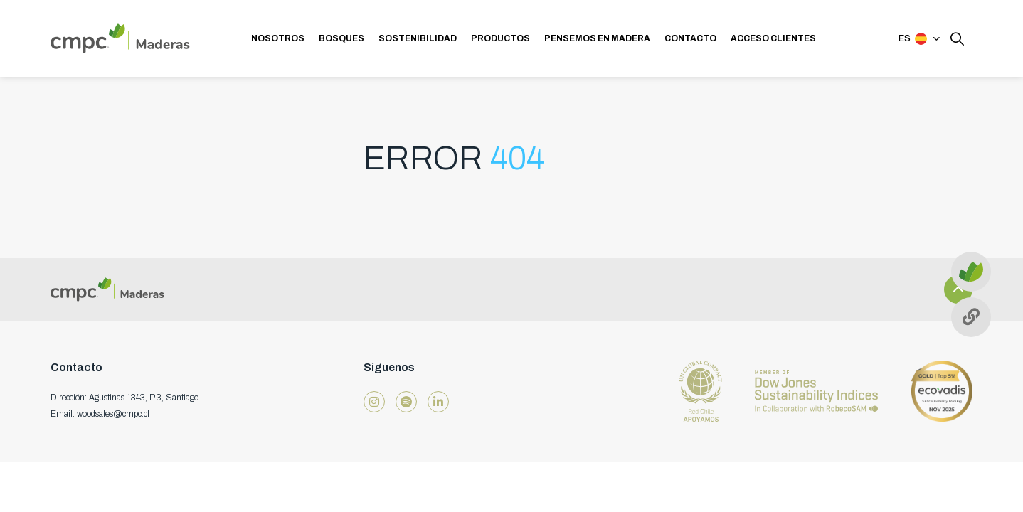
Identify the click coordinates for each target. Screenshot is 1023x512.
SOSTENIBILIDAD (417, 38)
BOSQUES (341, 38)
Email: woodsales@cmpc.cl (100, 414)
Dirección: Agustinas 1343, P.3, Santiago (124, 397)
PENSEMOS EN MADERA (597, 38)
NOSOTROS (277, 38)
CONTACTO (690, 38)
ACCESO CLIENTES (773, 38)
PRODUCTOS (500, 38)
